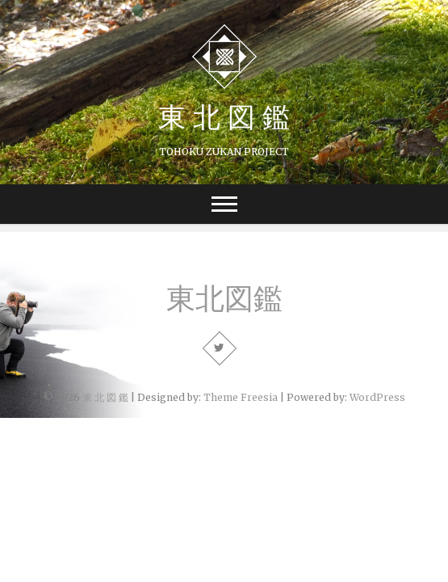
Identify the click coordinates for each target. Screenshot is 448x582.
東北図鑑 (224, 298)
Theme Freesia (240, 397)
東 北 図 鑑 (224, 116)
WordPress (377, 397)
